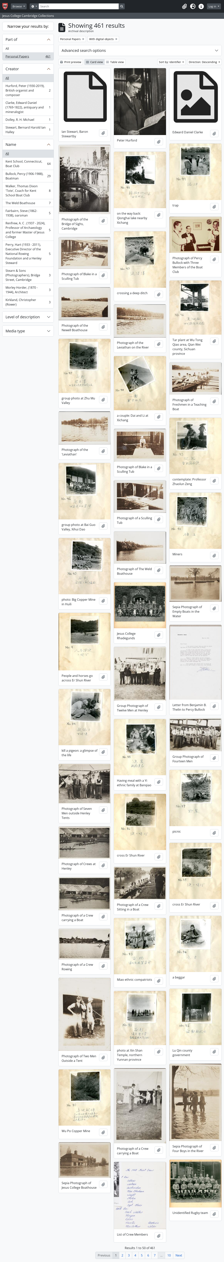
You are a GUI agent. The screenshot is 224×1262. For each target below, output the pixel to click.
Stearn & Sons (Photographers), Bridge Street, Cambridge (28, 275)
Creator (12, 68)
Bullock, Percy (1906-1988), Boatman (28, 176)
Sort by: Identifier (170, 62)
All (7, 49)
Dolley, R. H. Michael (28, 120)
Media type (15, 330)
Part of (11, 39)
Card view (94, 62)
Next (179, 1255)
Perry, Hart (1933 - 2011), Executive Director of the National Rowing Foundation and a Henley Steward (28, 254)
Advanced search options (84, 50)
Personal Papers (28, 57)
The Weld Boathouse (28, 204)
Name (11, 144)
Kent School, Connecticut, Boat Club (28, 163)
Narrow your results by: (28, 26)
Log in (213, 6)
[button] (184, 6)
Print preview (70, 62)
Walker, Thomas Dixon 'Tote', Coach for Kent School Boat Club (28, 190)
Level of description (23, 316)
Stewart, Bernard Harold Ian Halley (28, 129)
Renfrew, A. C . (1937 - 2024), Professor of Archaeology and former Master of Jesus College (28, 230)
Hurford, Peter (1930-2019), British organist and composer (28, 90)
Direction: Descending (203, 62)
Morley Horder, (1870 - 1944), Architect (28, 289)
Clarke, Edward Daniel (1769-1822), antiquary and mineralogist (28, 107)
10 (169, 1255)
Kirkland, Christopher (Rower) (28, 302)
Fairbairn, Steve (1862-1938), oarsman (28, 213)
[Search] (79, 6)
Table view (115, 62)
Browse (18, 6)
